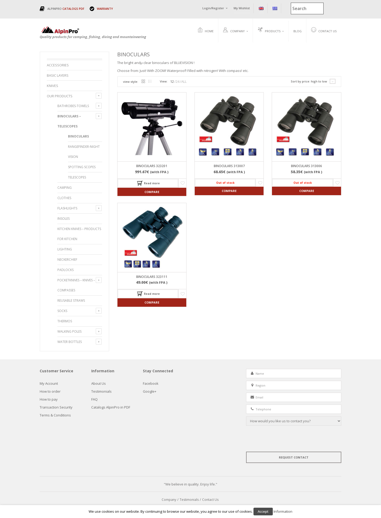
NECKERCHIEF (67, 260)
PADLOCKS (65, 270)
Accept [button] (263, 511)
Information (283, 511)
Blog (297, 31)
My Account (49, 383)
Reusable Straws (71, 301)
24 (177, 81)
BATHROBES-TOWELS (73, 106)
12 (172, 81)
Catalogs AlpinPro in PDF (110, 407)
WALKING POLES (69, 331)
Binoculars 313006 (306, 166)
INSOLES (63, 219)
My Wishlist (242, 8)
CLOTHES (64, 198)
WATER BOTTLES (69, 342)
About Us (98, 383)
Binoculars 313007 (229, 166)
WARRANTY (105, 9)
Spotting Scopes (82, 167)
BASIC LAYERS (58, 75)
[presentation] (286, 439)
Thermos (64, 321)
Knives (52, 86)
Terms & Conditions (55, 415)
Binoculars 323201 (151, 166)
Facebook (150, 383)
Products (269, 30)
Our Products (59, 96)
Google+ (149, 391)
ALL (184, 81)
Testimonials (101, 391)
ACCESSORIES (58, 65)
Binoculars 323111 (151, 277)
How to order (50, 391)
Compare (151, 192)
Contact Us (324, 30)
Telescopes (77, 177)
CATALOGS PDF (73, 9)
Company (234, 30)
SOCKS (62, 311)
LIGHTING (64, 249)
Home (206, 30)
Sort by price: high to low (309, 82)
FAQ (94, 399)
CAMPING (64, 188)
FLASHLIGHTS (67, 208)
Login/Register (213, 8)
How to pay (49, 399)
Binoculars (78, 136)
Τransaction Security (56, 407)
